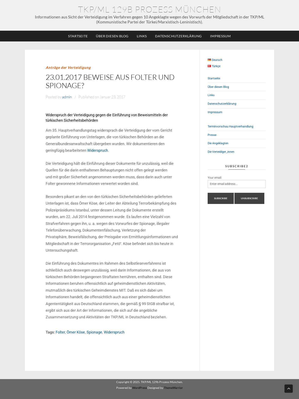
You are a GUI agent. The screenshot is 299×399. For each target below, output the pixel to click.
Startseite (78, 36)
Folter (60, 332)
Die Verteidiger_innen (221, 151)
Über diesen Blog (112, 36)
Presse (212, 135)
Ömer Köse (76, 332)
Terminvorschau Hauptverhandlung (230, 126)
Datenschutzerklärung (178, 36)
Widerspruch (97, 150)
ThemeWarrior (173, 387)
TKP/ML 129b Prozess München (149, 9)
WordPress (139, 387)
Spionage (94, 332)
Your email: (215, 177)
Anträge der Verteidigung (68, 67)
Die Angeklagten (218, 143)
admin (67, 97)
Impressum (220, 36)
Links (142, 36)
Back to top (288, 388)
